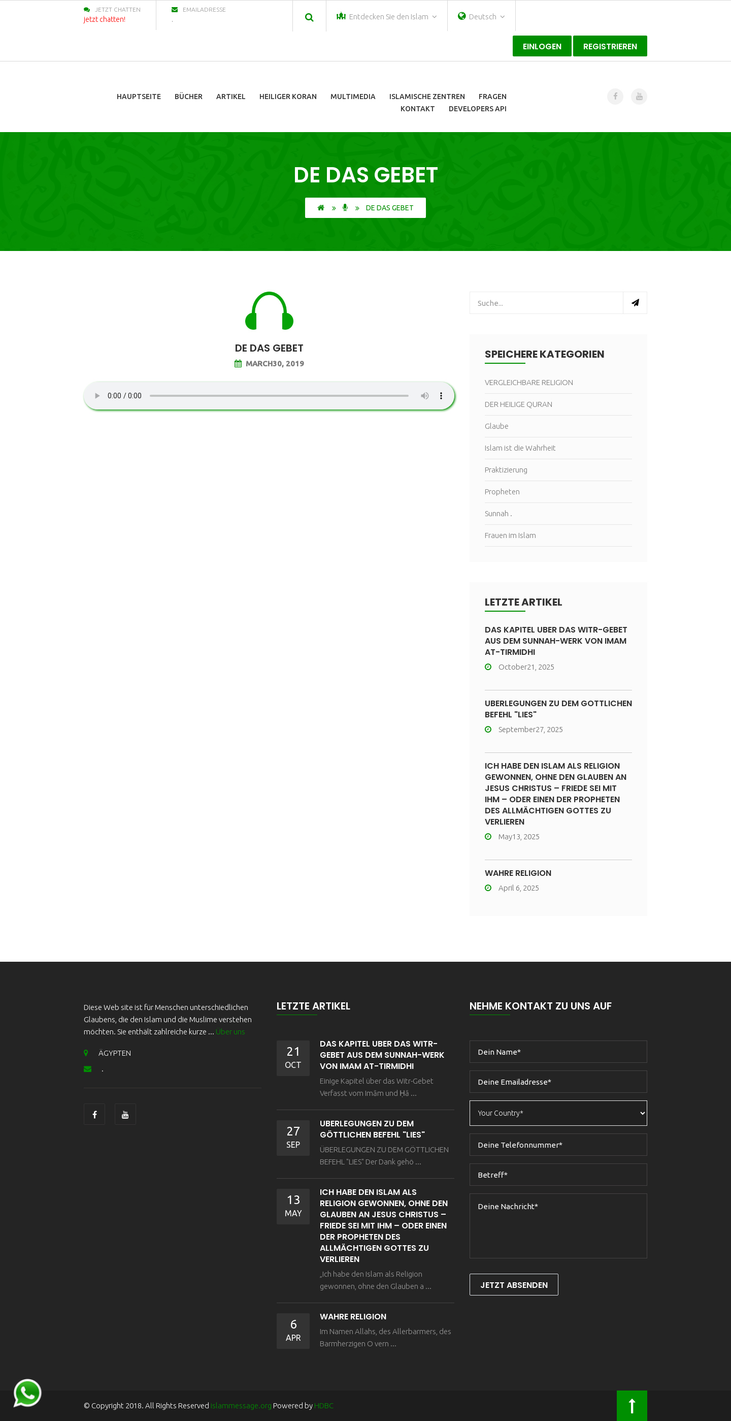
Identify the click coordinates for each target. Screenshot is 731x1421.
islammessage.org (241, 1405)
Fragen (493, 96)
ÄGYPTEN (107, 1053)
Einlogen (542, 46)
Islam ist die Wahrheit (520, 448)
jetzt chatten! (104, 19)
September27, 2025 (524, 729)
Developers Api (478, 109)
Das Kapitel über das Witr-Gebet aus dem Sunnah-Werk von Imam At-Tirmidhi (556, 641)
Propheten (502, 491)
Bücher (189, 96)
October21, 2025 (519, 666)
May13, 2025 (512, 836)
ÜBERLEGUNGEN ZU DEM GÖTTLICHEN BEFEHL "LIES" (558, 709)
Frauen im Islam (510, 535)
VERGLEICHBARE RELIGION (529, 382)
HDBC (324, 1405)
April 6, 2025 (512, 887)
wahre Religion (518, 873)
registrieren (610, 46)
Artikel (231, 96)
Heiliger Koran (288, 96)
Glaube (497, 426)
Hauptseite (139, 96)
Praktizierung (506, 469)
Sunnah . (498, 513)
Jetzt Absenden (514, 1285)
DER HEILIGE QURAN (518, 404)
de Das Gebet (269, 348)
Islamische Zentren (427, 96)
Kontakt (418, 109)
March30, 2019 (269, 363)
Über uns (230, 1031)
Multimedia (353, 96)
